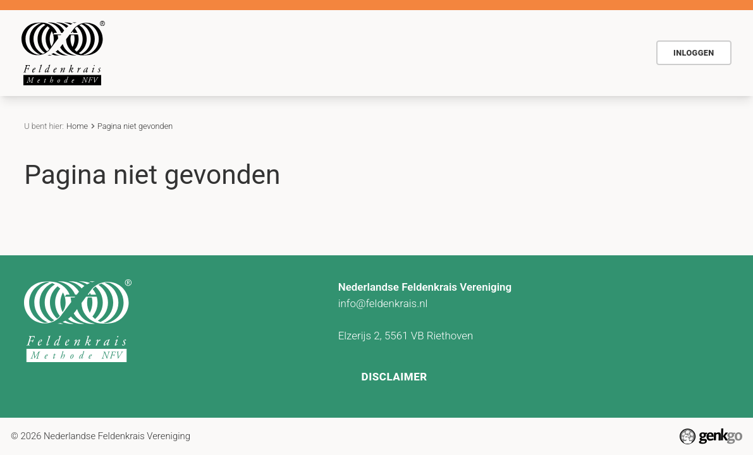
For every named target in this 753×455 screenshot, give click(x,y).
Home (244, 53)
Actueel (490, 52)
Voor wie (370, 52)
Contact (549, 52)
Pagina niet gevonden (135, 126)
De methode (300, 52)
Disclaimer (394, 376)
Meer (608, 52)
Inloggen (693, 53)
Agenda (431, 52)
